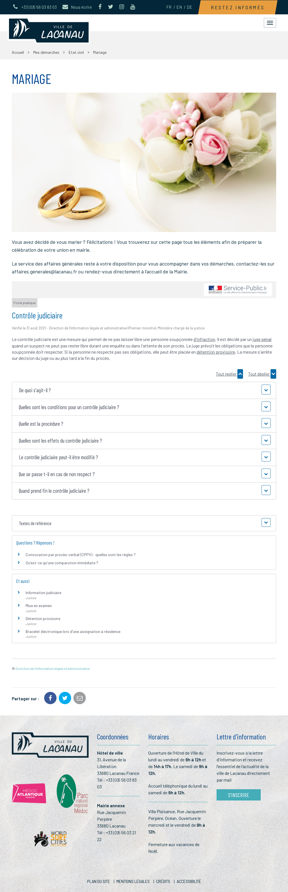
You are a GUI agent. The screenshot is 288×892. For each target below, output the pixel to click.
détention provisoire (216, 351)
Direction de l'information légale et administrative (52, 668)
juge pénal (262, 339)
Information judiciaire (43, 592)
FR (169, 7)
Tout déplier (262, 374)
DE (189, 7)
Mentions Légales (133, 881)
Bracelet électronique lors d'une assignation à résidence (73, 631)
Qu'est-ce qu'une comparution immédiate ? (62, 562)
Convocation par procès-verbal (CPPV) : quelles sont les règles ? (81, 554)
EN (179, 7)
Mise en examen (39, 605)
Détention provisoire (43, 618)
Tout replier (229, 374)
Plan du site (98, 881)
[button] (144, 390)
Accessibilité (189, 881)
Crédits (163, 881)
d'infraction (204, 339)
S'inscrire (238, 794)
